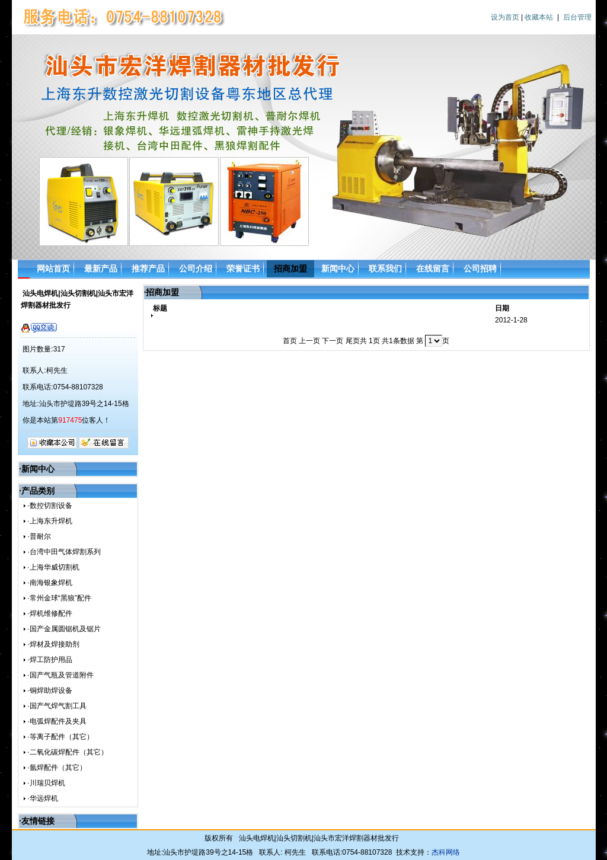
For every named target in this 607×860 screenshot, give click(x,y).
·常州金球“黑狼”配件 (59, 598)
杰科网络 (446, 852)
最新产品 (100, 268)
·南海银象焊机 (49, 582)
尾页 (353, 341)
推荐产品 (148, 268)
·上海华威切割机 (53, 567)
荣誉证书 (243, 268)
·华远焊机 (42, 798)
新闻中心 (337, 268)
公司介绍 (195, 268)
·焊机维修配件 (49, 613)
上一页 (309, 341)
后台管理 (577, 17)
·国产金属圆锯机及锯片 (63, 629)
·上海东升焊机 (49, 521)
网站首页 (53, 268)
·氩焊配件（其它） (56, 767)
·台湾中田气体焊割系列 (63, 552)
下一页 (332, 341)
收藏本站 (539, 17)
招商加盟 (290, 268)
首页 (290, 341)
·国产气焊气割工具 (56, 706)
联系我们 (385, 268)
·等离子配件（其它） (60, 737)
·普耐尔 (38, 536)
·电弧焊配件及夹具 (56, 721)
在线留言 (432, 268)
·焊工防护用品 (49, 660)
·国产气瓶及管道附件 (60, 675)
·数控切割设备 (49, 505)
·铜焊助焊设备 (49, 690)
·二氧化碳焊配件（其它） (67, 752)
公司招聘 (480, 268)
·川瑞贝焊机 (46, 783)
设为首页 (505, 17)
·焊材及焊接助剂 (53, 644)
